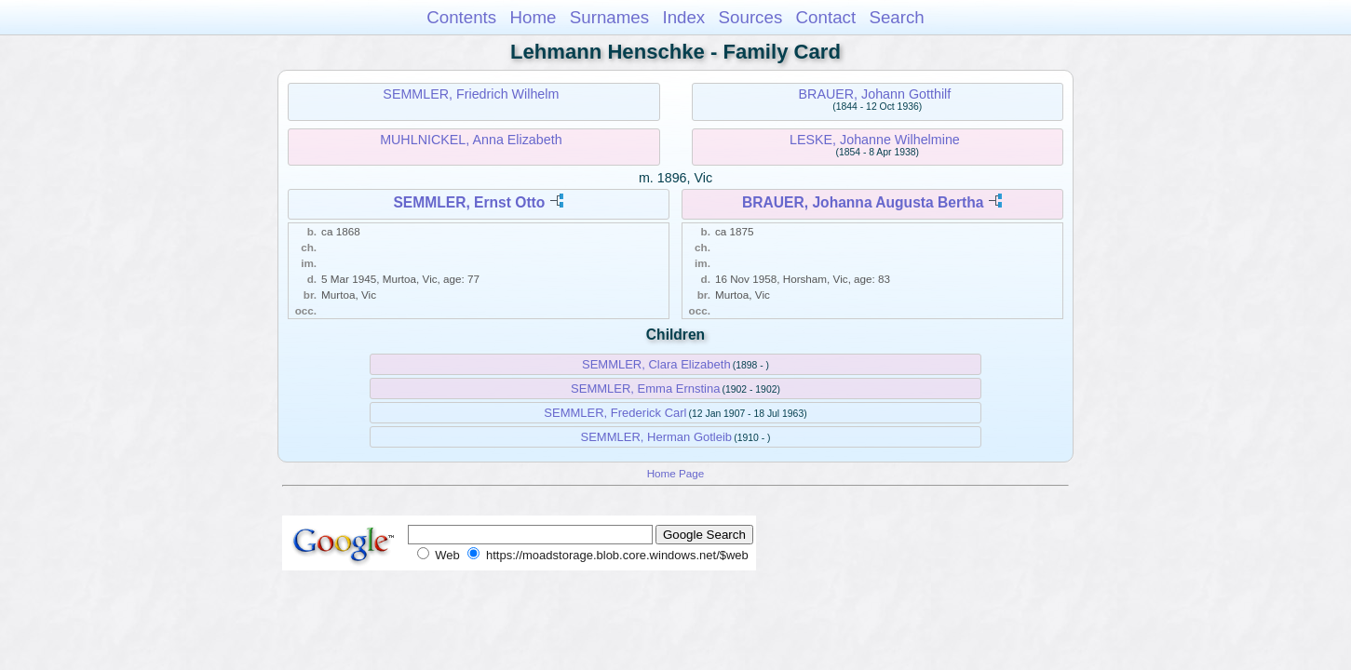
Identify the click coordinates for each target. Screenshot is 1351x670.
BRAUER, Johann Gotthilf (875, 94)
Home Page (676, 473)
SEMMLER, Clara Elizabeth (656, 364)
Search (896, 17)
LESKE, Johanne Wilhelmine (875, 139)
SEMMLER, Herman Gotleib (657, 437)
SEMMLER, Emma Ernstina (645, 388)
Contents (461, 17)
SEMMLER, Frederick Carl (615, 413)
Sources (751, 17)
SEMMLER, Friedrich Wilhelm (471, 94)
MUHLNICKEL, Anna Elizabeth (471, 139)
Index (683, 17)
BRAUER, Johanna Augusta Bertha (862, 202)
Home (532, 17)
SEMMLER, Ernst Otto (469, 202)
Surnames (609, 17)
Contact (826, 17)
